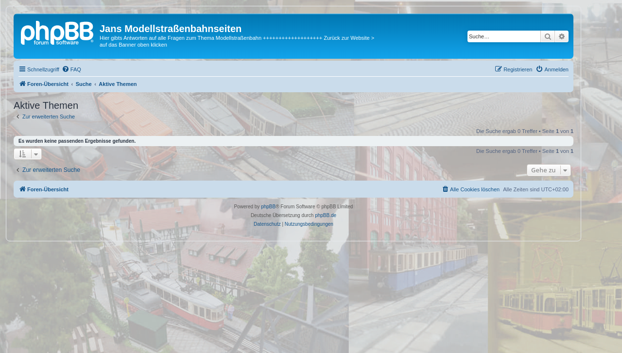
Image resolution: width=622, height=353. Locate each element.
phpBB (268, 206)
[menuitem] (71, 69)
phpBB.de (325, 215)
